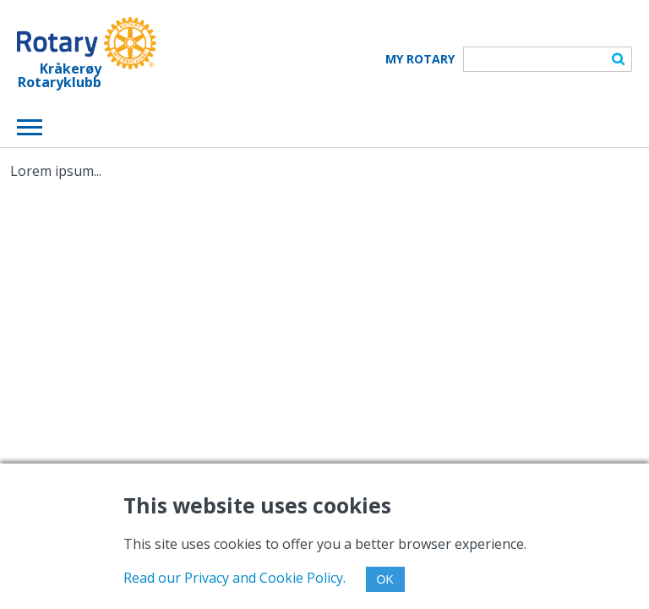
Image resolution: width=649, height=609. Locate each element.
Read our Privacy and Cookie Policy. (234, 577)
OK (385, 579)
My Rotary (420, 59)
